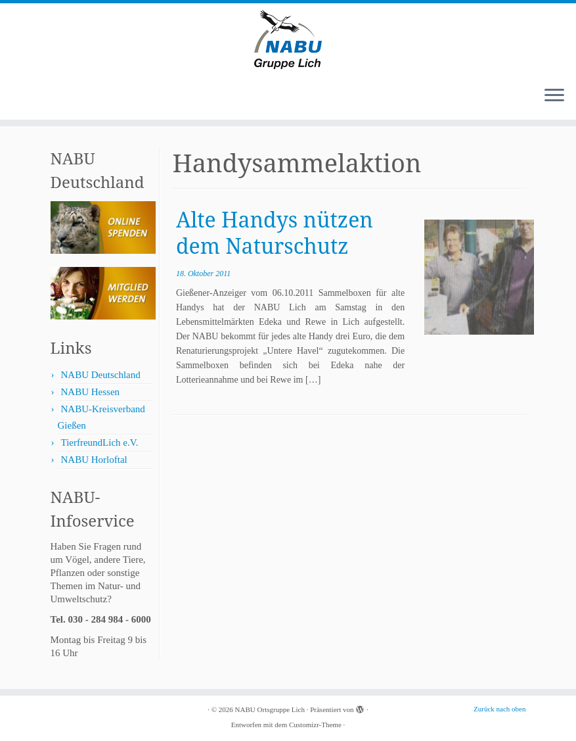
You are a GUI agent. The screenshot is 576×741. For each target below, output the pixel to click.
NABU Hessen (90, 392)
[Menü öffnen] (554, 96)
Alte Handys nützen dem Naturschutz (274, 232)
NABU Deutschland (101, 375)
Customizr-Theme (315, 725)
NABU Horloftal (94, 459)
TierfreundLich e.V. (100, 442)
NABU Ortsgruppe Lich (270, 709)
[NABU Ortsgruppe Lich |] (288, 39)
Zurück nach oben (499, 709)
